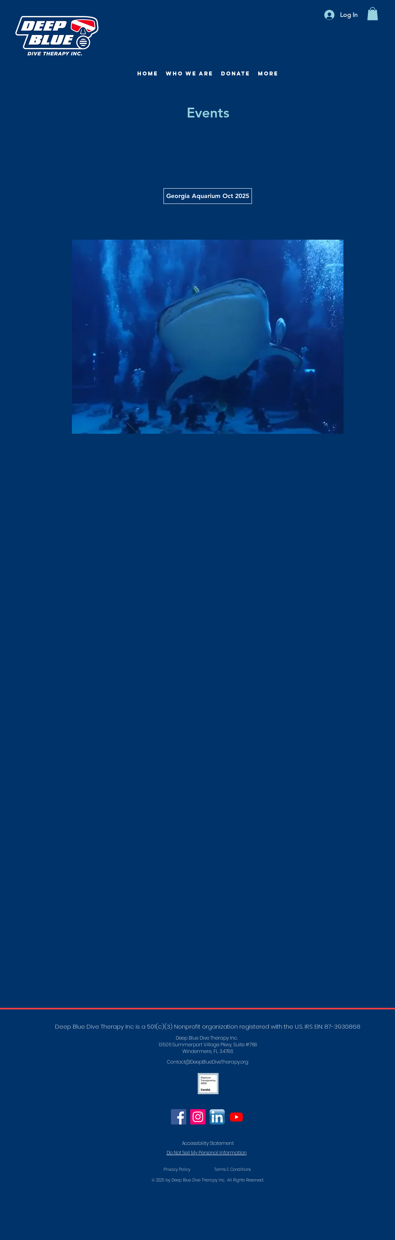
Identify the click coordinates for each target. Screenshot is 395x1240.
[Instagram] (198, 1116)
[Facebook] (178, 1116)
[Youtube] (236, 1116)
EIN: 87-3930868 (337, 1026)
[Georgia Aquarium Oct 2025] (208, 196)
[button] (372, 13)
